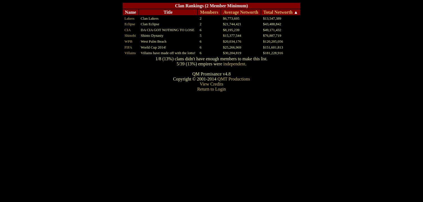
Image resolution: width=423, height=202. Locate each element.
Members (209, 12)
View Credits (211, 84)
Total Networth (278, 12)
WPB (128, 41)
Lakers (129, 18)
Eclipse (129, 24)
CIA (127, 30)
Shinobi (130, 35)
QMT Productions (233, 79)
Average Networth (240, 12)
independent (234, 63)
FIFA (128, 47)
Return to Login (211, 89)
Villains (130, 53)
